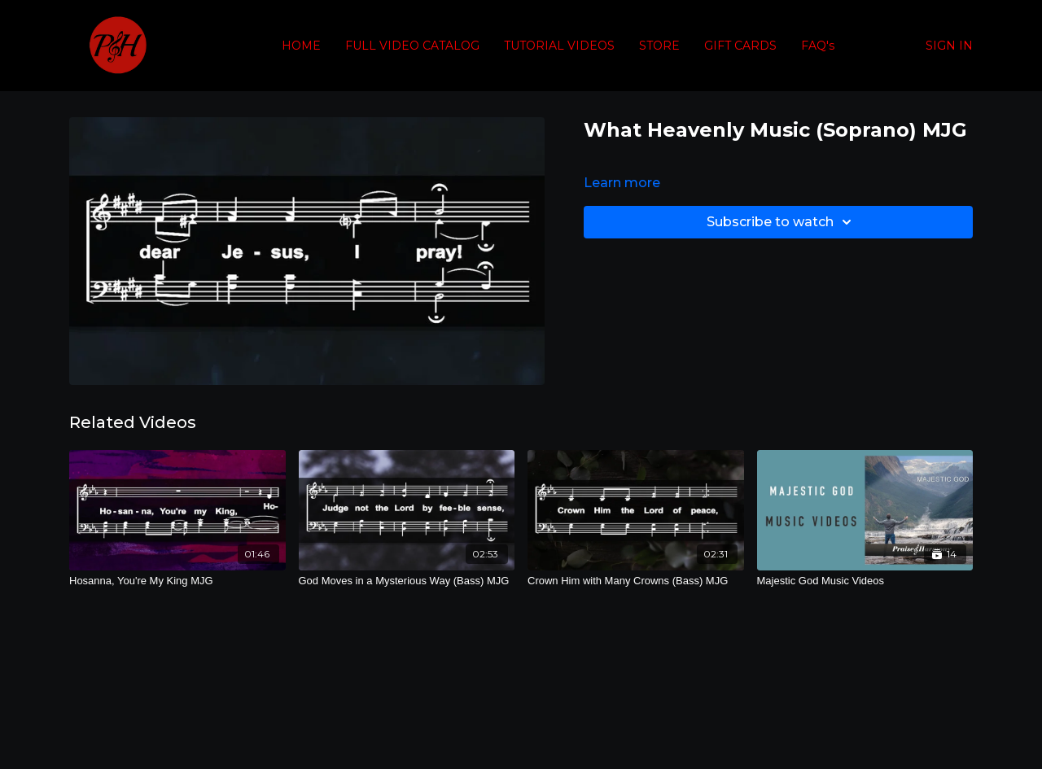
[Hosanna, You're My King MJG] (177, 581)
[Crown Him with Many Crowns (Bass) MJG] (636, 581)
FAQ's (817, 45)
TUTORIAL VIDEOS (559, 45)
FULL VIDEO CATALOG (412, 45)
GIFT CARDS (740, 45)
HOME (301, 45)
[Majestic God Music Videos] (865, 581)
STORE (659, 45)
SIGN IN (949, 45)
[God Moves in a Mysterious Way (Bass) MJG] (407, 581)
